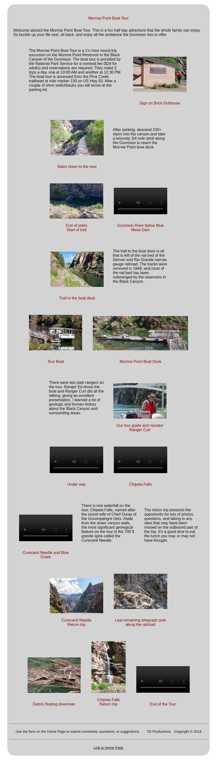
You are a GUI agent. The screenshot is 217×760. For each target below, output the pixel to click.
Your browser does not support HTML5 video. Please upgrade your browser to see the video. (140, 201)
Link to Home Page (108, 748)
